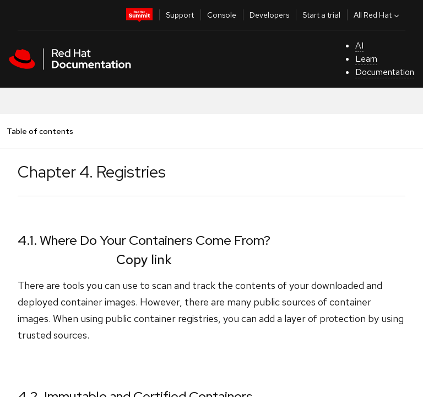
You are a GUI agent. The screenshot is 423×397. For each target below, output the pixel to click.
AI (359, 45)
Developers (269, 15)
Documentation (384, 72)
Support (180, 15)
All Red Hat (378, 15)
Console (221, 15)
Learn (366, 59)
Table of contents (39, 131)
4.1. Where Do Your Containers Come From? (144, 240)
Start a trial (321, 15)
